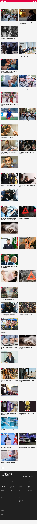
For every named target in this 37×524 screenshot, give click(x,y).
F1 (19, 497)
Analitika (8, 517)
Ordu (1, 483)
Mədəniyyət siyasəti (12, 497)
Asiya (29, 486)
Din (19, 490)
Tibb (19, 487)
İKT (10, 487)
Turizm (11, 490)
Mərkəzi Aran (2, 510)
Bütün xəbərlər (3, 517)
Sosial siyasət (21, 483)
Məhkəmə (2, 497)
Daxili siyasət (2, 490)
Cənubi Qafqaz (30, 490)
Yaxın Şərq (29, 487)
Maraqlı (2, 500)
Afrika (29, 483)
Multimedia (12, 517)
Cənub (1, 507)
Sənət (10, 500)
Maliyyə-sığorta (12, 486)
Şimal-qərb (2, 511)
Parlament (2, 487)
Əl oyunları (20, 501)
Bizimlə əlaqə (23, 517)
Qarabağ (2, 491)
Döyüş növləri (21, 500)
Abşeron (2, 514)
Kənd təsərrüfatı (12, 483)
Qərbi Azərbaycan (3, 486)
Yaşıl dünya (20, 486)
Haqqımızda (18, 517)
